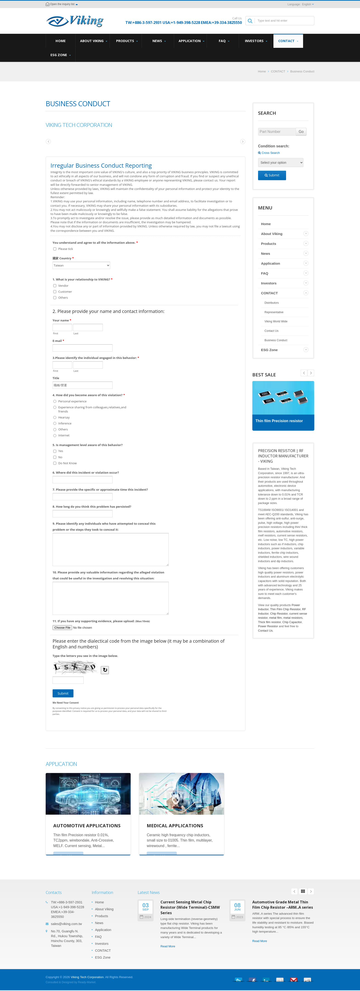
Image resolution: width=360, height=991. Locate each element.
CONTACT (288, 41)
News (159, 41)
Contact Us (271, 330)
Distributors (271, 302)
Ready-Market (87, 982)
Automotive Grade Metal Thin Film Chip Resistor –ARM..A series (282, 904)
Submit (272, 175)
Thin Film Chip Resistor (285, 609)
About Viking (94, 41)
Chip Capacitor (292, 622)
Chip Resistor (279, 613)
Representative (274, 312)
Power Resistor (268, 626)
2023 (237, 917)
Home (60, 41)
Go (301, 132)
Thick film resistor (269, 622)
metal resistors (292, 617)
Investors (256, 41)
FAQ (224, 41)
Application (191, 41)
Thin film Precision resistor (280, 421)
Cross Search (269, 153)
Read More (167, 946)
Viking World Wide (275, 321)
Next (304, 372)
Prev (310, 372)
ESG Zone (60, 55)
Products (127, 41)
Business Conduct (302, 71)
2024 (145, 917)
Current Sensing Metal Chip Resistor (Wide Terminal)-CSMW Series (190, 907)
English (306, 4)
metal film (275, 617)
